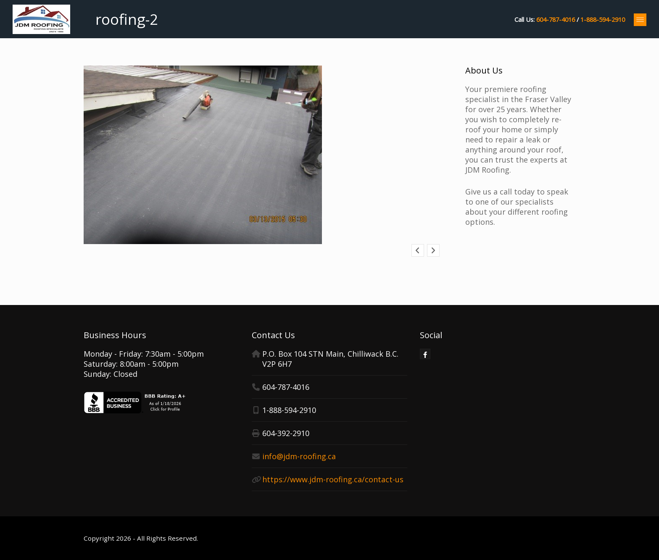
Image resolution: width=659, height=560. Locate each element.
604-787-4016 (555, 19)
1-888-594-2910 (602, 19)
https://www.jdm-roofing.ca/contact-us (332, 479)
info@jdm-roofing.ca (299, 456)
